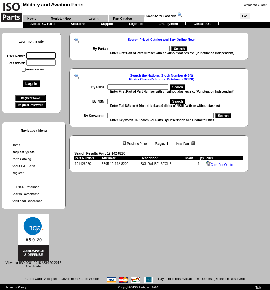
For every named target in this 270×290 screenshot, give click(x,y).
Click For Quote (219, 164)
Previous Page (135, 143)
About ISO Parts (21, 166)
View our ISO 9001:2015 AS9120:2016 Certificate (33, 263)
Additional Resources (24, 201)
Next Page (185, 143)
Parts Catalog (19, 159)
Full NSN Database (23, 187)
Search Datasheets (23, 194)
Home (13, 145)
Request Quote (21, 152)
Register (15, 173)
